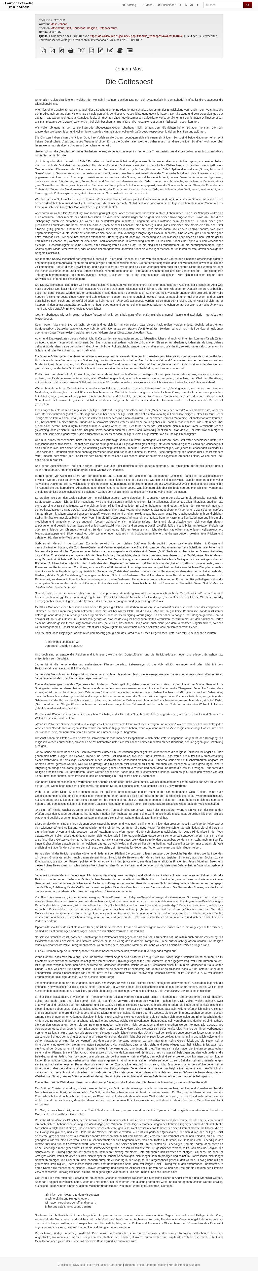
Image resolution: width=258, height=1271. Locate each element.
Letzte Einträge (146, 1264)
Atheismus (57, 28)
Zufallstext (64, 1264)
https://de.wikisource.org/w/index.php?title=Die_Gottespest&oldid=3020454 (136, 36)
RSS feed (79, 1264)
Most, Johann (59, 24)
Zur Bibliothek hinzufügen (184, 1264)
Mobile (162, 1264)
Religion (92, 28)
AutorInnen (115, 1264)
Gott (68, 28)
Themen (130, 1264)
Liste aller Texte (97, 1264)
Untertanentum (108, 28)
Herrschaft (79, 28)
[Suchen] (223, 5)
